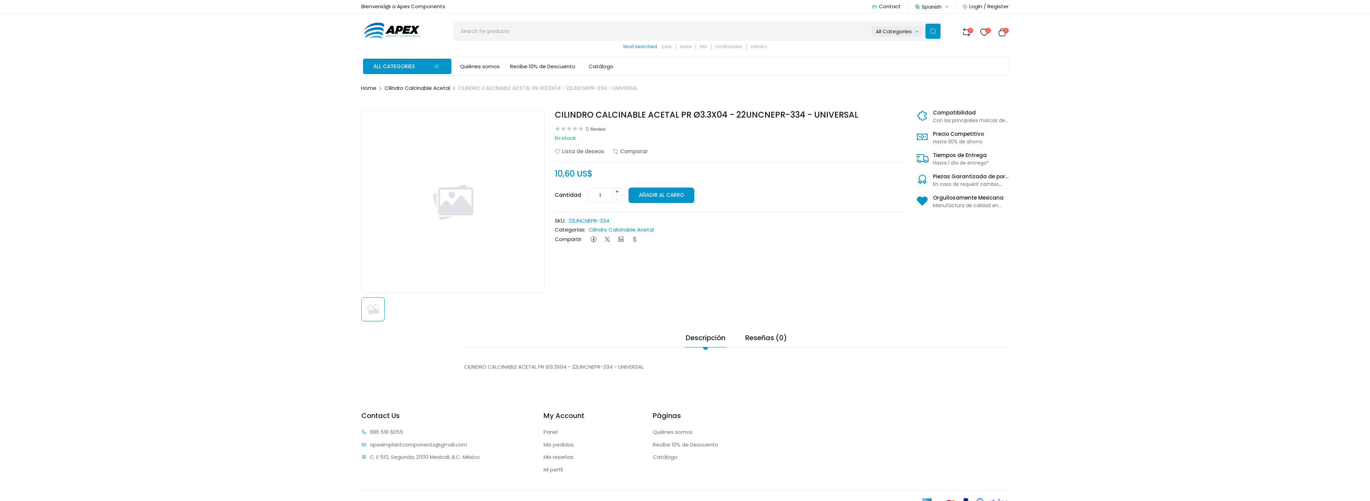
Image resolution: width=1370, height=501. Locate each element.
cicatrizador (736, 48)
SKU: (560, 222)
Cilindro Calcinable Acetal (417, 89)
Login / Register (985, 6)
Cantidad (568, 196)
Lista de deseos (579, 152)
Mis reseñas (558, 458)
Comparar (630, 152)
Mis (711, 48)
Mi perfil (553, 471)
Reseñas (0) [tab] (766, 339)
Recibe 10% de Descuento (542, 68)
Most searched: (648, 48)
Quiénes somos (480, 68)
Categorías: (570, 231)
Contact (886, 6)
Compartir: (568, 240)
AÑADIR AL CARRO (662, 196)
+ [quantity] (617, 192)
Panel (551, 433)
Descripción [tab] (705, 339)
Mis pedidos (559, 446)
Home (368, 89)
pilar (675, 48)
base (693, 48)
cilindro (766, 48)
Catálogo (599, 68)
